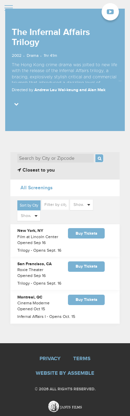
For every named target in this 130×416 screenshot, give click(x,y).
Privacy (50, 359)
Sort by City (29, 205)
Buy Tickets (86, 233)
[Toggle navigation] (8, 8)
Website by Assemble (65, 373)
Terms (81, 359)
